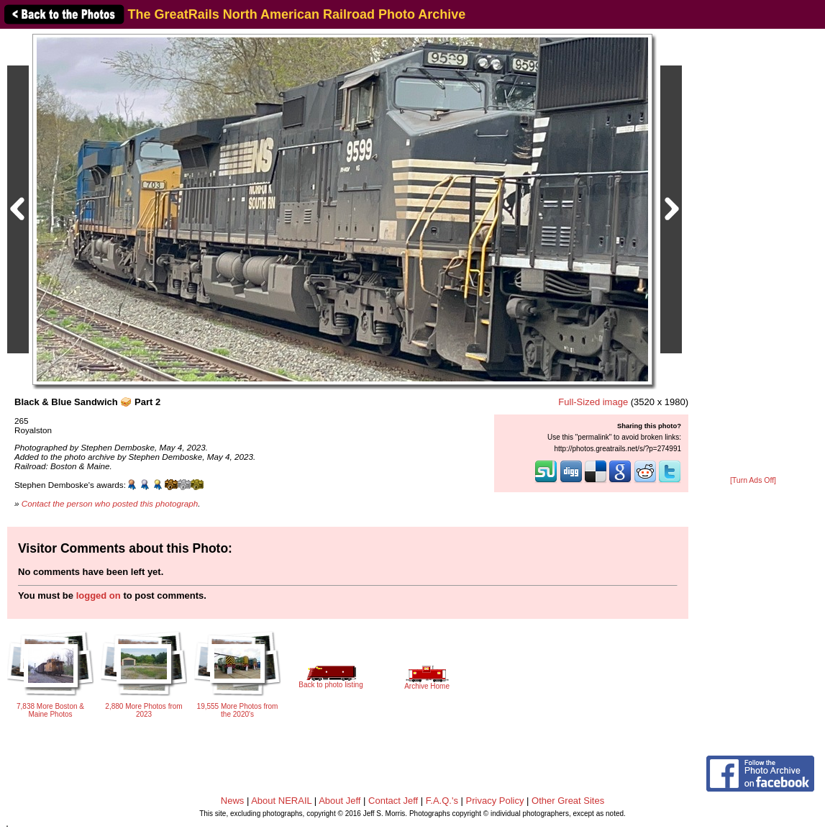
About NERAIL (281, 800)
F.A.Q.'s (442, 800)
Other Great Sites (568, 800)
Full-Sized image (593, 402)
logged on (98, 595)
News (233, 800)
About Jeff (339, 800)
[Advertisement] (753, 253)
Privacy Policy (495, 800)
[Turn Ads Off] (753, 480)
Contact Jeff (393, 800)
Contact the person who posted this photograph (110, 503)
